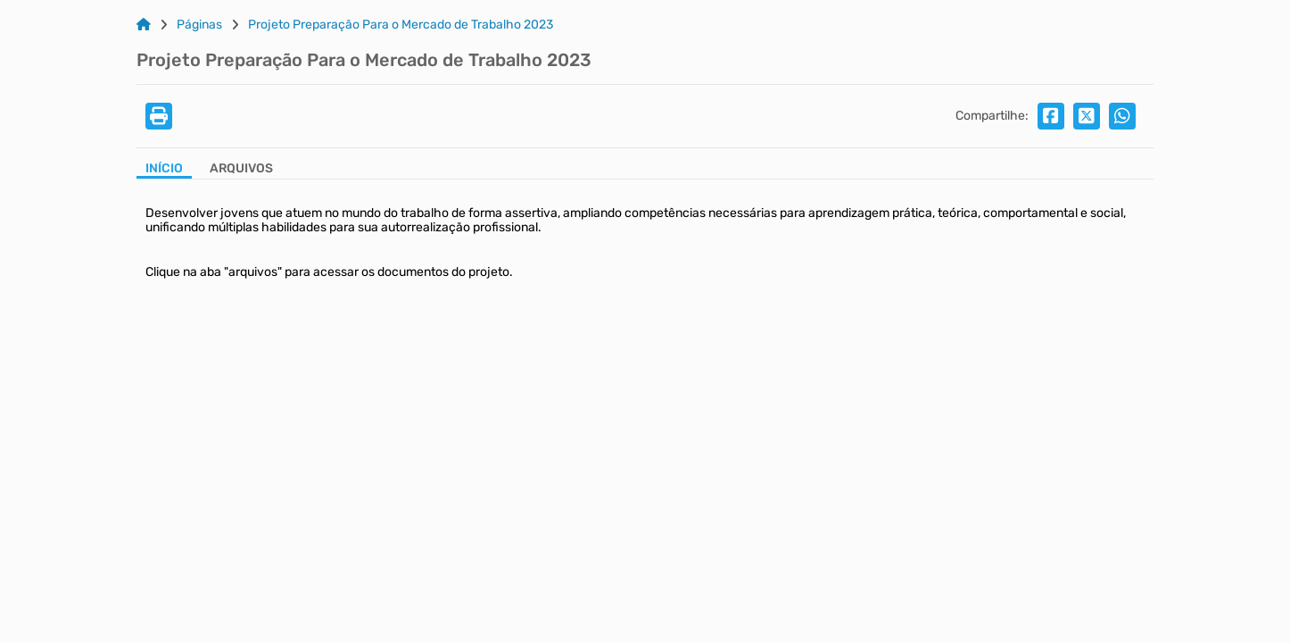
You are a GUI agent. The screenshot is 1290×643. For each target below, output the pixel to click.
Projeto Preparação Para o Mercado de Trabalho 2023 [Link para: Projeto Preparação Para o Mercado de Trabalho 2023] (400, 25)
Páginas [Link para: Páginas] (199, 25)
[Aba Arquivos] (241, 170)
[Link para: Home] (143, 25)
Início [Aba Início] (164, 169)
